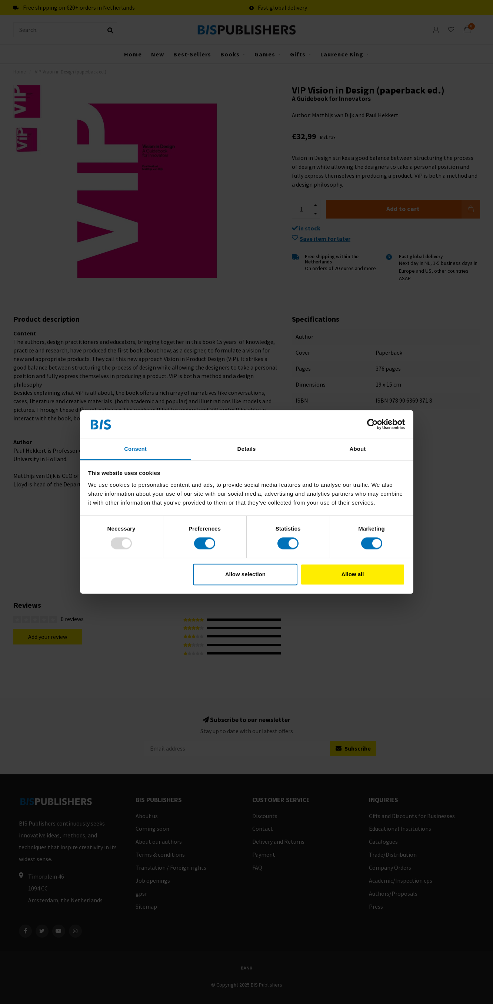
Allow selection (245, 574)
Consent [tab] (135, 449)
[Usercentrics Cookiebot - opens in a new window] (372, 424)
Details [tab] (246, 449)
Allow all (353, 574)
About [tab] (358, 449)
